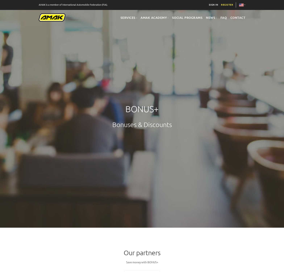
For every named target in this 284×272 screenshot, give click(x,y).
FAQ (223, 17)
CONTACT (237, 17)
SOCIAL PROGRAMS (187, 17)
